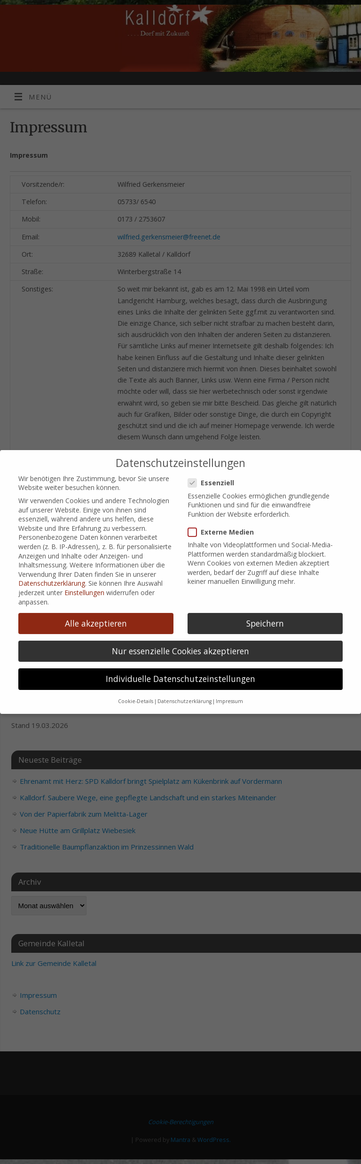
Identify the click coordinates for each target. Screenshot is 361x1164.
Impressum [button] (229, 653)
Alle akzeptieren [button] (96, 575)
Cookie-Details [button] (135, 653)
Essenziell (215, 434)
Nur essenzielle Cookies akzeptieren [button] (180, 603)
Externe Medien (225, 484)
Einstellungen (84, 544)
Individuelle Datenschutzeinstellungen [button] (180, 630)
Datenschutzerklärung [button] (184, 653)
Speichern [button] (265, 575)
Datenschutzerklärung (51, 535)
